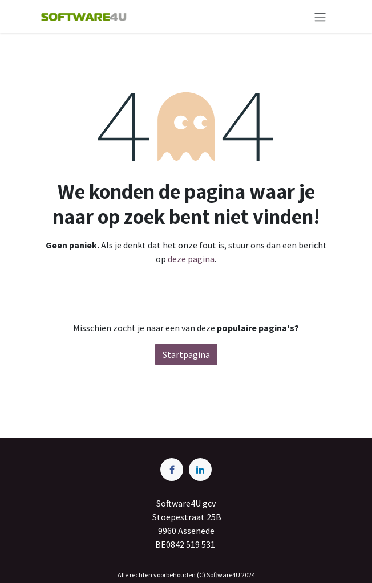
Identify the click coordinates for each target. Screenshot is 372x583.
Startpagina (186, 354)
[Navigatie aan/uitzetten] (320, 16)
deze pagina (191, 258)
